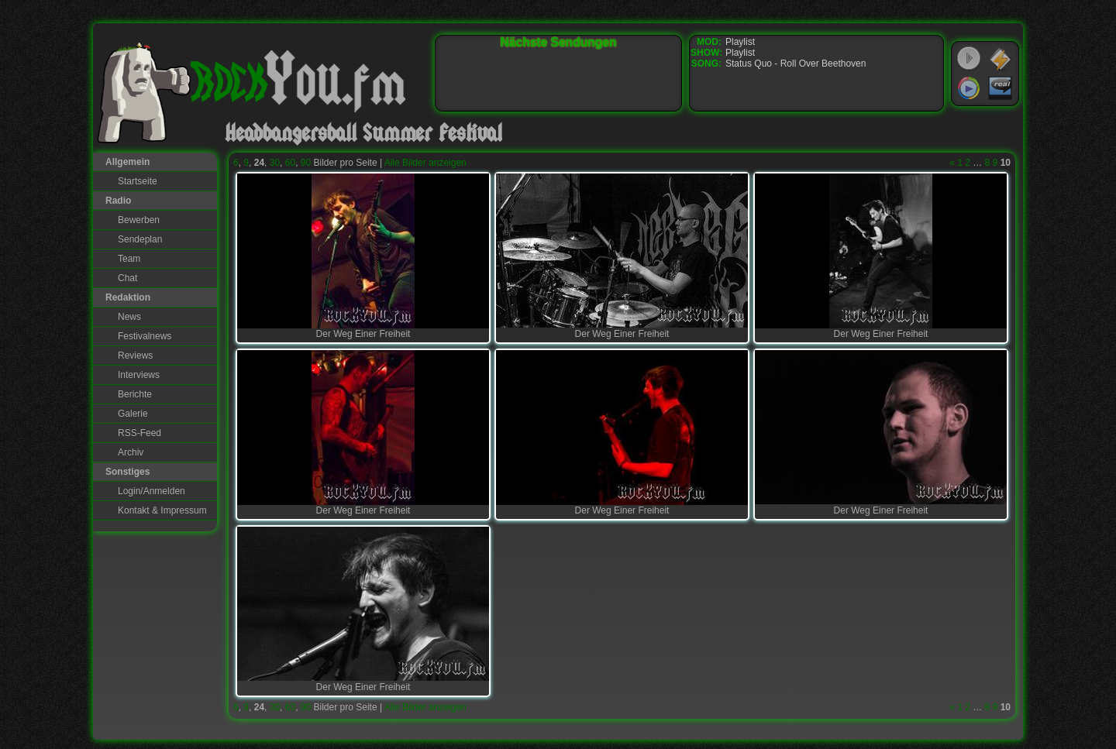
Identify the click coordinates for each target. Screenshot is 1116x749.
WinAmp (1000, 58)
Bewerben (139, 220)
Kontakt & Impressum (162, 510)
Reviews (135, 355)
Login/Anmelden (151, 491)
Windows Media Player (968, 88)
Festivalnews (144, 336)
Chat (127, 278)
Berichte (135, 394)
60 (290, 162)
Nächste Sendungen (559, 42)
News (129, 316)
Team (129, 258)
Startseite (137, 181)
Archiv (130, 452)
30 (275, 162)
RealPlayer (1000, 88)
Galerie (133, 413)
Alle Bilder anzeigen (425, 162)
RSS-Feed (139, 433)
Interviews (139, 374)
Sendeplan (140, 239)
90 (306, 162)
